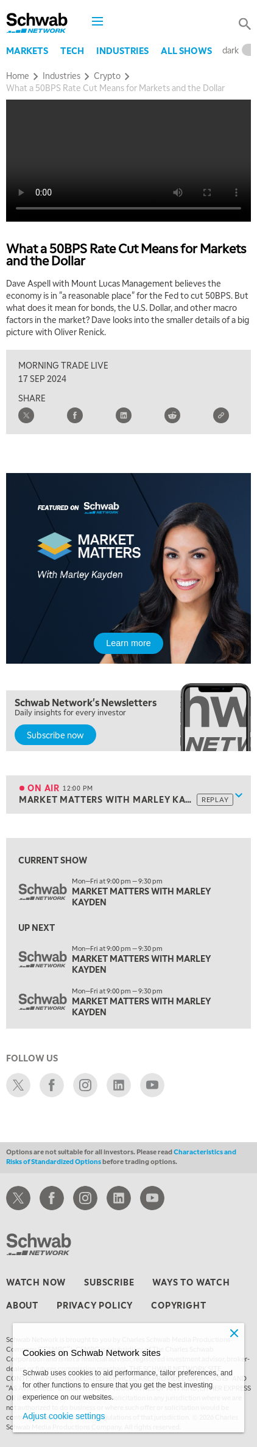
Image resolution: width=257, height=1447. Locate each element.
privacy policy (95, 1304)
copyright (178, 1304)
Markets (27, 50)
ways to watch (191, 1281)
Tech (72, 50)
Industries (122, 50)
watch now (36, 1281)
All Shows (186, 50)
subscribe (109, 1281)
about (22, 1304)
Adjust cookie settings (64, 1416)
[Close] (234, 1333)
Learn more (128, 643)
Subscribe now (55, 734)
